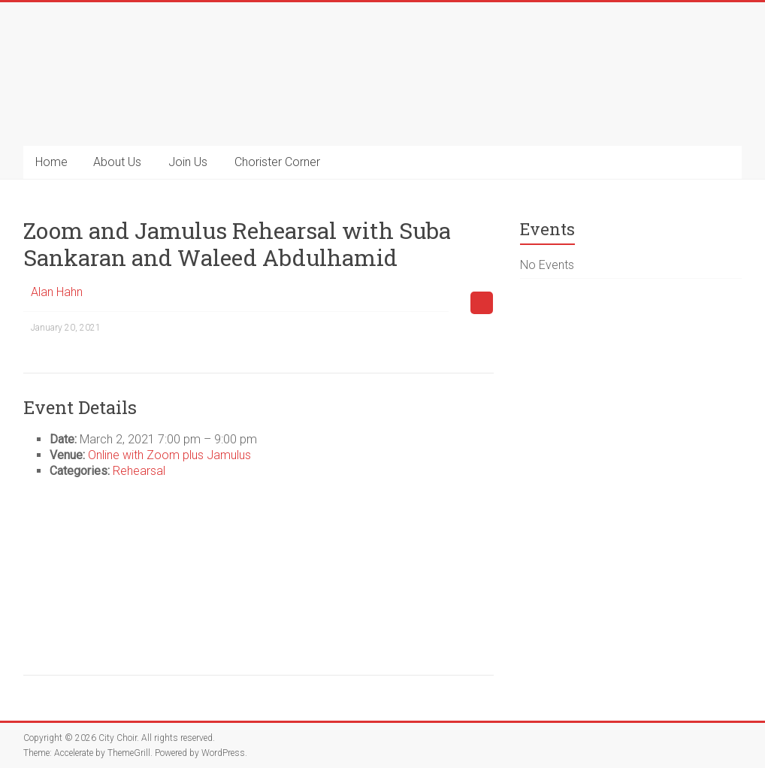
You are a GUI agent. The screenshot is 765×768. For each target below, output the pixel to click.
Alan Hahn (57, 292)
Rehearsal (139, 471)
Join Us (187, 162)
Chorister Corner (277, 162)
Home (51, 162)
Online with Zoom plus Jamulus (169, 455)
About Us (117, 162)
